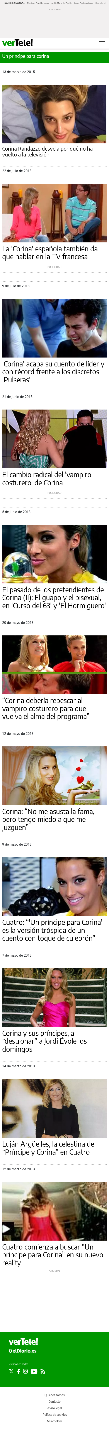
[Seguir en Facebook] (18, 1371)
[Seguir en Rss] (43, 1371)
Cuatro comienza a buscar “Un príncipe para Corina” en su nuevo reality (52, 1254)
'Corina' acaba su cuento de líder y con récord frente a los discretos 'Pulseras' (53, 371)
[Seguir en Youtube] (34, 1371)
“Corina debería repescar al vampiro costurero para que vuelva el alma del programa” (45, 708)
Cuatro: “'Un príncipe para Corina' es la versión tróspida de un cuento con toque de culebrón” (52, 930)
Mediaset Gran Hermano (38, 3)
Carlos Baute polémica (83, 3)
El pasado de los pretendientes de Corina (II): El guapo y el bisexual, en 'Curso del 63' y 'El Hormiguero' (54, 597)
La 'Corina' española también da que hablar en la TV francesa (50, 252)
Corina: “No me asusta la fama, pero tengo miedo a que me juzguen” (48, 819)
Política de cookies (55, 1414)
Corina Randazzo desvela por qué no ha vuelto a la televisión (47, 152)
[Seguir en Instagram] (25, 1371)
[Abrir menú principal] (102, 43)
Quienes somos (54, 1395)
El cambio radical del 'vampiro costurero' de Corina (46, 478)
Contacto (55, 1401)
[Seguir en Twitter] (11, 1371)
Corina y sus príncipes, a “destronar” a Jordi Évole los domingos (44, 1041)
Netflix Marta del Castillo (61, 3)
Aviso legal (54, 1408)
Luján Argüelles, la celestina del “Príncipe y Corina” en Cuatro (49, 1148)
